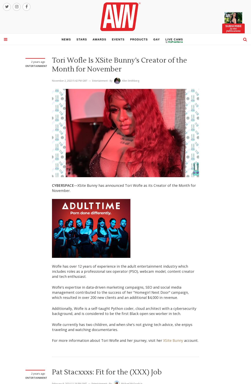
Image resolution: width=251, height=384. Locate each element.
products (139, 39)
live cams (174, 42)
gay (156, 39)
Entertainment (36, 66)
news (66, 39)
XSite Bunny (173, 340)
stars (81, 39)
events (118, 39)
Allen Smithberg (130, 80)
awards (99, 39)
